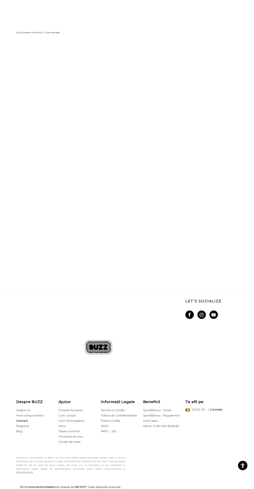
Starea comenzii (69, 431)
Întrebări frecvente (70, 410)
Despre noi (23, 410)
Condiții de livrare (69, 442)
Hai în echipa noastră (29, 415)
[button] (242, 465)
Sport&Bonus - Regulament (161, 415)
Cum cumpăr (67, 415)
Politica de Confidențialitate (119, 415)
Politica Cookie (110, 420)
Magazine (22, 426)
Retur (62, 426)
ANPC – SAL (109, 431)
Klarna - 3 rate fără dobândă (161, 426)
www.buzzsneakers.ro (44, 487)
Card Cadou (150, 420)
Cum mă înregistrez (71, 420)
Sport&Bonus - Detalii (157, 410)
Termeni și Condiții (113, 410)
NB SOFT (80, 487)
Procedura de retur (70, 436)
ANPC (105, 426)
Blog (19, 431)
